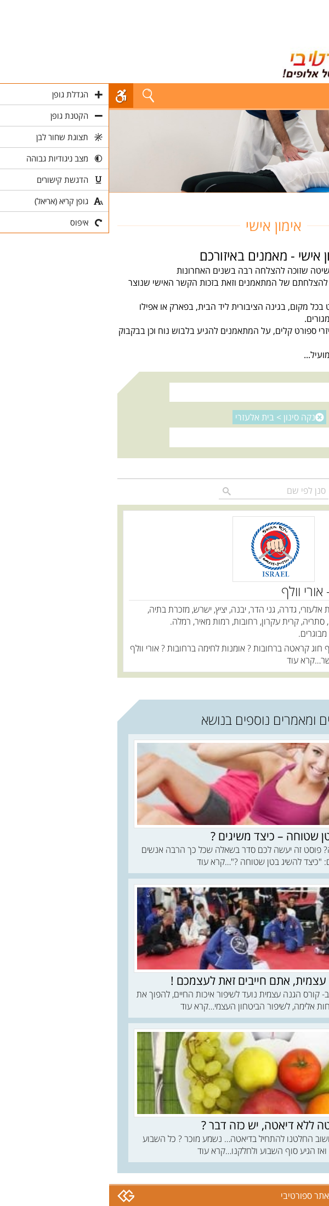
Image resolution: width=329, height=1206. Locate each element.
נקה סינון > (166, 417)
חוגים (312, 199)
